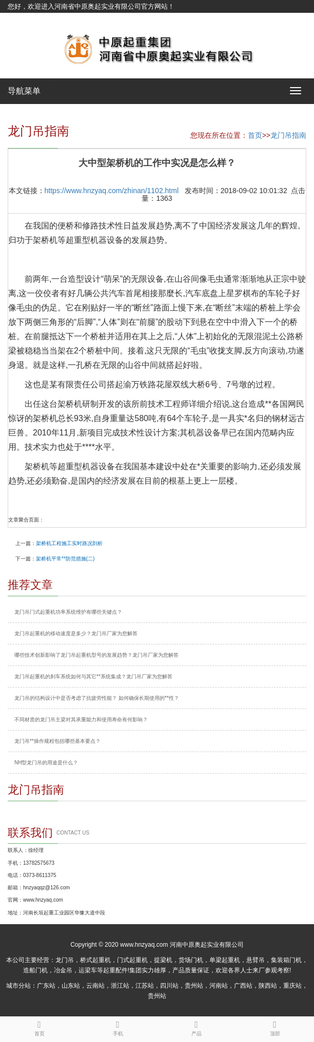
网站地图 (21, 19)
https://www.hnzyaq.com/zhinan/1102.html (112, 190)
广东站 (46, 985)
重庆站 (292, 985)
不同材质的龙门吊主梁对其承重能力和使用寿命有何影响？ (81, 719)
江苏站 (144, 985)
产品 (196, 1026)
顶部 (274, 1026)
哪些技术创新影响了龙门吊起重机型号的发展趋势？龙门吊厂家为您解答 (96, 655)
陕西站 (268, 985)
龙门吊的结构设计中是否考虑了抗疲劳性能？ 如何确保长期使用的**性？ (96, 698)
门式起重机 (132, 960)
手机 (117, 1026)
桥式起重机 (95, 960)
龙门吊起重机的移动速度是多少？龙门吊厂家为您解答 (76, 633)
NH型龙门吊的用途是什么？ (46, 762)
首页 (255, 135)
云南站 (95, 985)
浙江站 (120, 985)
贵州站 (194, 985)
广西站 (243, 985)
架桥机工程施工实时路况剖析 (69, 543)
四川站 (169, 985)
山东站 (71, 985)
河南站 (218, 985)
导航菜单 (24, 91)
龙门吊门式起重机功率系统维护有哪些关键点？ (68, 612)
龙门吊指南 (288, 135)
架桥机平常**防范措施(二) (65, 558)
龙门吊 (64, 960)
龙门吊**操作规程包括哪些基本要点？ (57, 741)
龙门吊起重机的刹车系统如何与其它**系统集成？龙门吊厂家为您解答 (93, 676)
